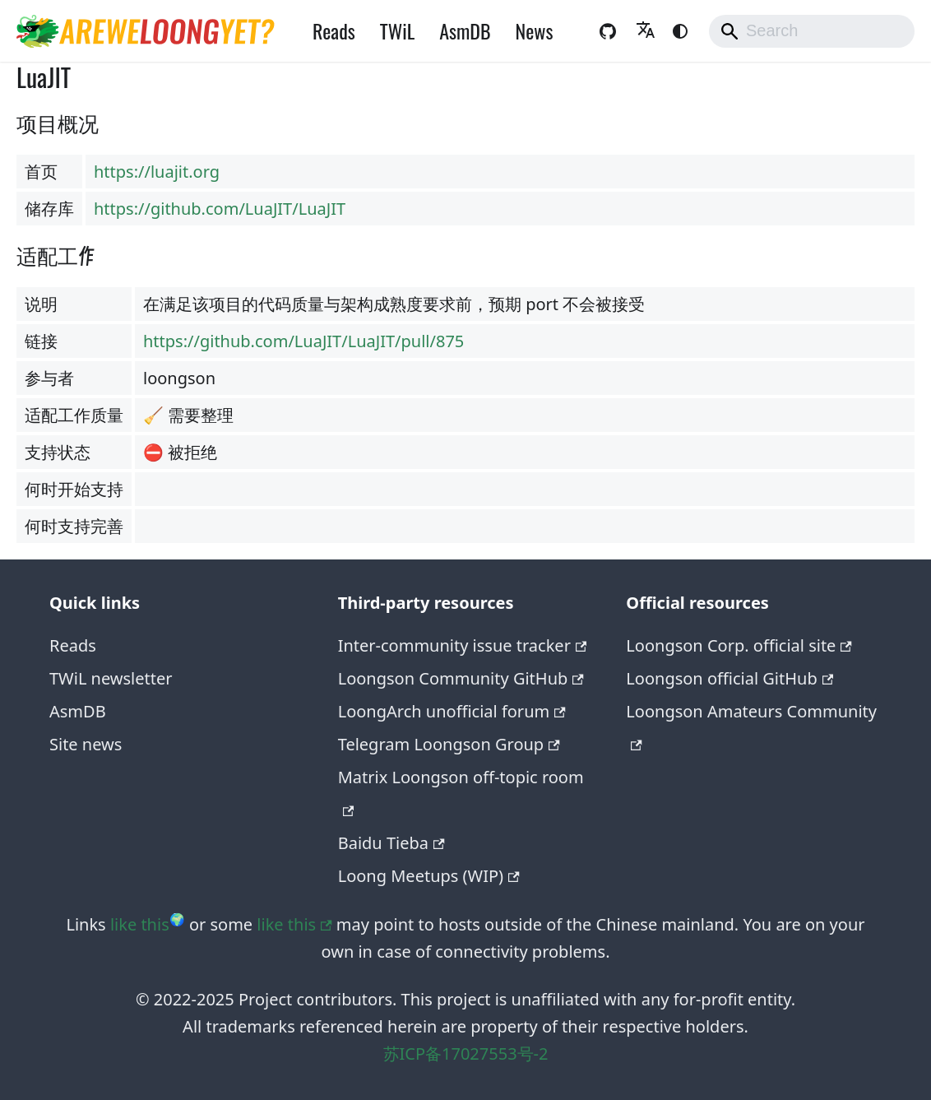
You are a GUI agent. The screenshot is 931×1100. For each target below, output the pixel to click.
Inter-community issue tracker (462, 645)
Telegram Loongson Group (449, 744)
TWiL (397, 30)
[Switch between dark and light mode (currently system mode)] (680, 31)
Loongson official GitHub (729, 678)
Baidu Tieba (391, 843)
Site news (85, 744)
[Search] (812, 31)
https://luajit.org (157, 171)
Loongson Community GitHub (461, 678)
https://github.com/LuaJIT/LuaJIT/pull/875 (303, 341)
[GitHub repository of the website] (607, 31)
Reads (334, 30)
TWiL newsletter (111, 678)
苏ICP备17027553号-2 (466, 1053)
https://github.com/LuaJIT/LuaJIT (219, 208)
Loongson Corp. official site (739, 645)
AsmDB (464, 30)
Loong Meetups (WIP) (429, 876)
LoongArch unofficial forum (452, 711)
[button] (645, 31)
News (535, 30)
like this (139, 924)
